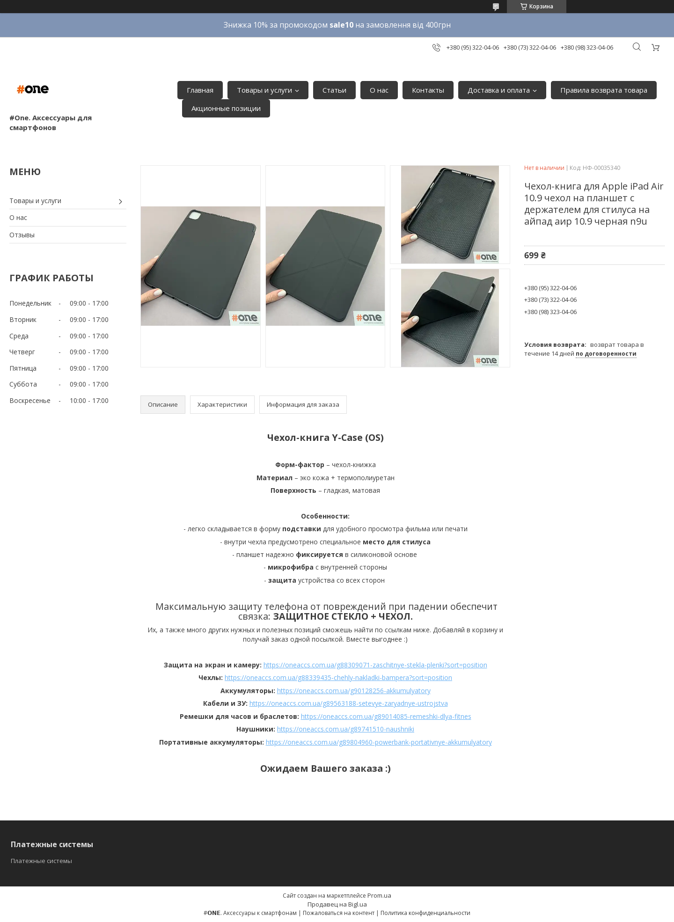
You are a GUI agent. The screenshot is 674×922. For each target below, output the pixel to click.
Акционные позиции (226, 108)
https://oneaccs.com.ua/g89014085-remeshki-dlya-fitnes (386, 716)
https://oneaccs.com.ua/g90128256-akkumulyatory (354, 690)
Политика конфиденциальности (425, 913)
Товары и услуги (264, 90)
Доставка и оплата (499, 90)
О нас (379, 90)
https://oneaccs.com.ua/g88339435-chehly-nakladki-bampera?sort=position (338, 677)
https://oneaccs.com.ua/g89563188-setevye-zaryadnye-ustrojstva (348, 703)
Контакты (428, 90)
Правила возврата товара (603, 90)
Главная (200, 90)
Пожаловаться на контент (338, 913)
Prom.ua (379, 895)
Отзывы (22, 234)
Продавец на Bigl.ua (337, 904)
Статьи (334, 90)
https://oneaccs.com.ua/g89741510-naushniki (345, 728)
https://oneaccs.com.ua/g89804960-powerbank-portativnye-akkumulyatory (379, 742)
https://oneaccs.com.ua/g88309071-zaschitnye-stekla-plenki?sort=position (375, 664)
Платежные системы (41, 860)
